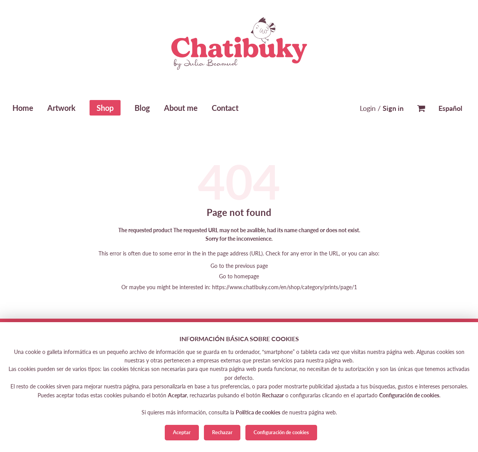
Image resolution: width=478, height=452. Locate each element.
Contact (225, 107)
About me (181, 107)
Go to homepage (239, 276)
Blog (142, 107)
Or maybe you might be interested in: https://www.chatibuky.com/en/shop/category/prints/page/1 (239, 287)
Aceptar (182, 432)
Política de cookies (258, 412)
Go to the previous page (239, 265)
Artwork (61, 107)
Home (22, 107)
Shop (105, 107)
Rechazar (222, 432)
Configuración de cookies (281, 432)
